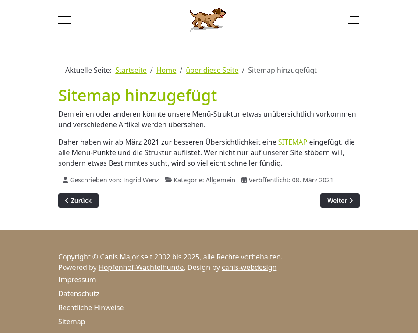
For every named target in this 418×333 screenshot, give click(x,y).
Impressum (77, 279)
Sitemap (71, 321)
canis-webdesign (249, 267)
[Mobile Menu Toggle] (64, 19)
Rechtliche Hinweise (91, 307)
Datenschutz (78, 293)
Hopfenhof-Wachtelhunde (141, 267)
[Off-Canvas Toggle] (352, 19)
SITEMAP (292, 142)
